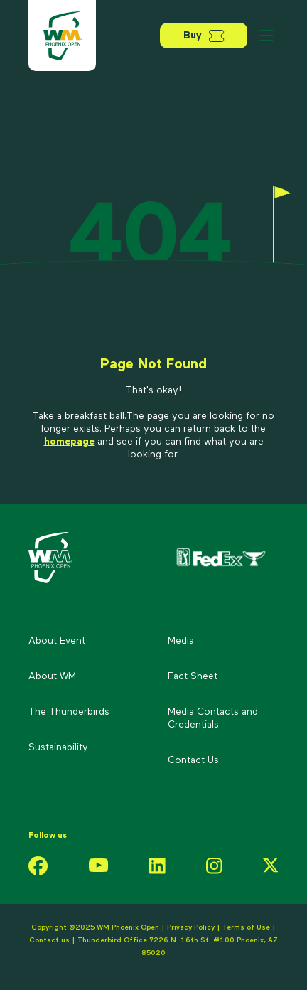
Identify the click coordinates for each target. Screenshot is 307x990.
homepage (69, 442)
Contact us (50, 940)
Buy (204, 36)
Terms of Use (246, 927)
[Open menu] (266, 35)
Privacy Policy (191, 927)
